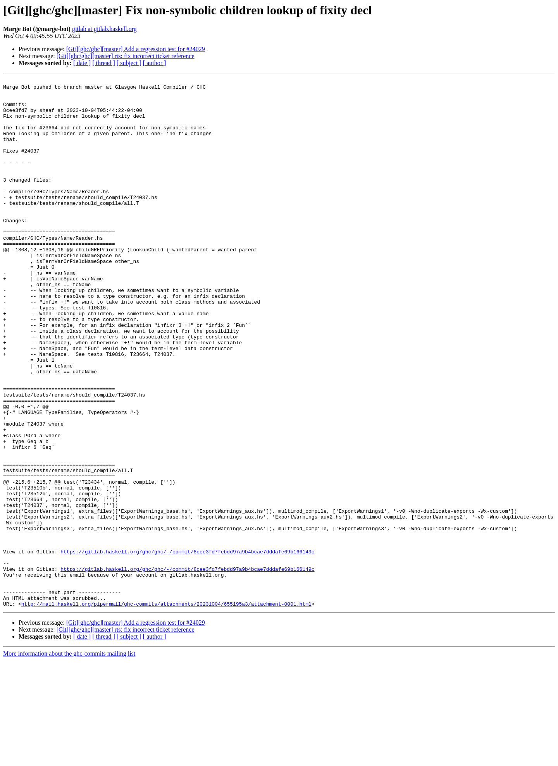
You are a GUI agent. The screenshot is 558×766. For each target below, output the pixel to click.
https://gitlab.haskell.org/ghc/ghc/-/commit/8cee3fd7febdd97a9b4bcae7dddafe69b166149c (187, 646)
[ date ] (82, 63)
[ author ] (154, 63)
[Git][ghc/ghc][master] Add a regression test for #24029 (135, 49)
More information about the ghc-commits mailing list (69, 759)
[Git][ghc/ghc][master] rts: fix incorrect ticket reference (126, 56)
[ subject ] (129, 63)
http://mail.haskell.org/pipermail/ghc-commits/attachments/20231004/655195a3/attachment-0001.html (166, 709)
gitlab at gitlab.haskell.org (104, 29)
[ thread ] (103, 63)
